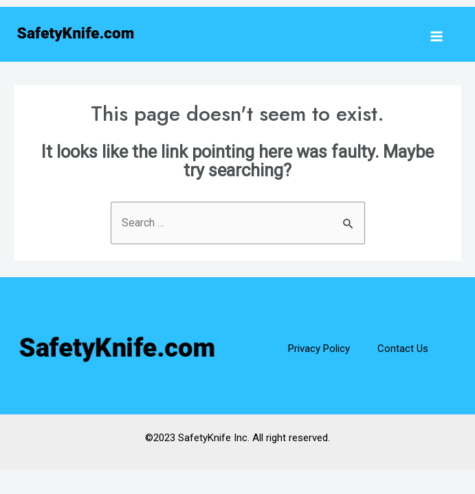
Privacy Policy (319, 348)
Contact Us (402, 348)
